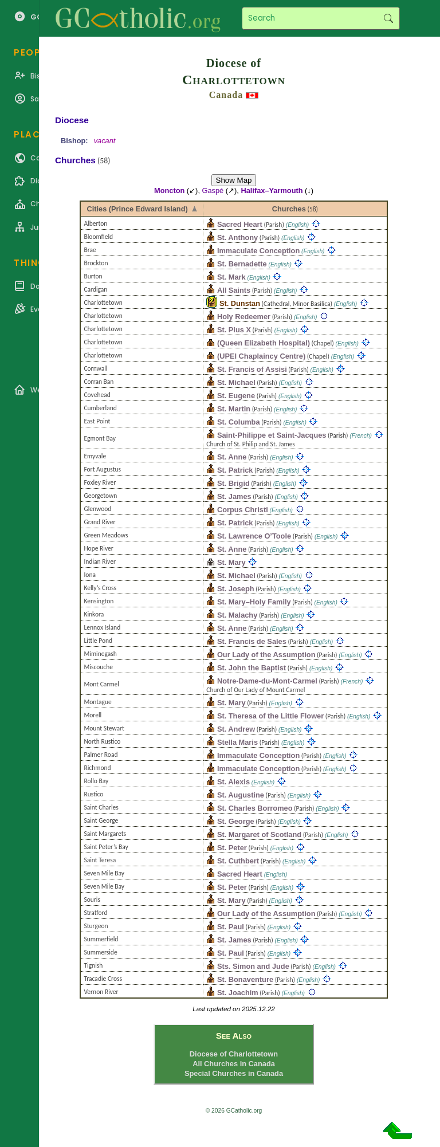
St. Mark (231, 277)
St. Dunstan (239, 303)
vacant (105, 140)
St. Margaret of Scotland (259, 834)
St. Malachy (237, 615)
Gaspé (213, 190)
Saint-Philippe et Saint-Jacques (272, 435)
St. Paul (230, 926)
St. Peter (232, 847)
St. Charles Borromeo (255, 808)
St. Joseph (235, 588)
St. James (234, 496)
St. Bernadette (242, 264)
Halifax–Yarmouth (271, 190)
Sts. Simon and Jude (253, 966)
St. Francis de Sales (251, 641)
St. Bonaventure (245, 979)
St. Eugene (236, 395)
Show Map (234, 180)
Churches (289, 209)
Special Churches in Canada (233, 1073)
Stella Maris (237, 742)
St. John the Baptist (251, 667)
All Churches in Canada (233, 1063)
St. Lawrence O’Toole (254, 536)
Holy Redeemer (243, 316)
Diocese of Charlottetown (234, 1054)
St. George (235, 821)
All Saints (233, 290)
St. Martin (233, 408)
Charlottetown (233, 79)
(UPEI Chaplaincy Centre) (261, 356)
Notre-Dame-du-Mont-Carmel (267, 681)
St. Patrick (235, 470)
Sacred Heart (239, 224)
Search (388, 18)
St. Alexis (233, 781)
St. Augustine (240, 795)
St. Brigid (233, 483)
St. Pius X (234, 329)
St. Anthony (237, 237)
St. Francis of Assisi (252, 369)
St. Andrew (236, 729)
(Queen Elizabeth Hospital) (263, 343)
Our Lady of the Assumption (266, 654)
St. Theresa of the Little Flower (270, 716)
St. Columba (238, 422)
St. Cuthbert (238, 861)
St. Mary (231, 562)
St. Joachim (237, 992)
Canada (226, 95)
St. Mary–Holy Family (254, 602)
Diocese (72, 120)
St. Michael (236, 382)
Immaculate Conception (258, 250)
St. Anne (231, 457)
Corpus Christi (242, 509)
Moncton (169, 190)
